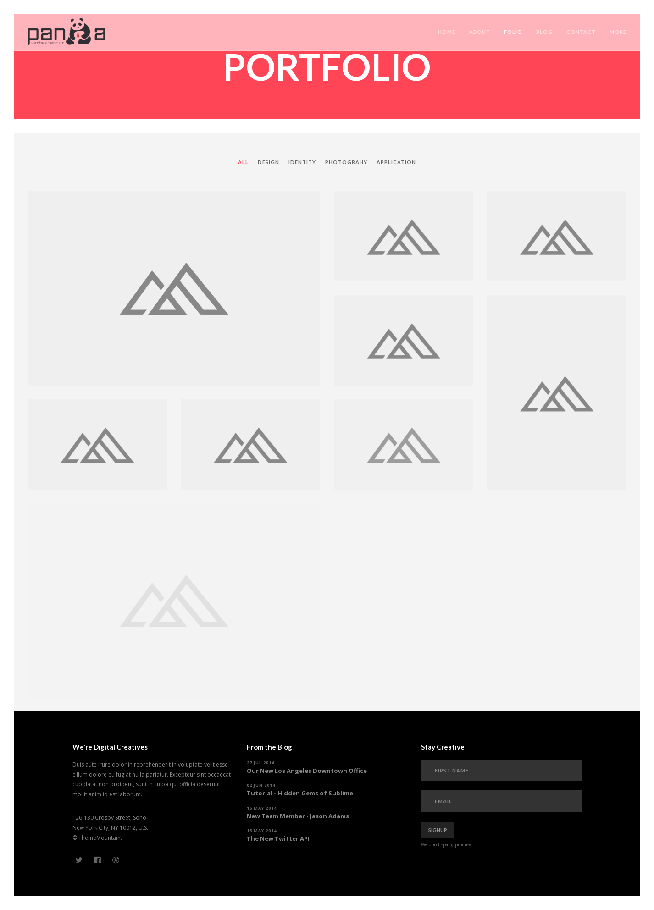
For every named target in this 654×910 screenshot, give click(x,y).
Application (396, 162)
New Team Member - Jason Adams (298, 816)
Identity (302, 162)
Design (268, 162)
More (618, 32)
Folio (513, 32)
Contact (581, 32)
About (479, 32)
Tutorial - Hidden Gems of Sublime (300, 793)
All (243, 162)
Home (446, 32)
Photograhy (346, 162)
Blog (544, 32)
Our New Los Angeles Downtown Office (307, 771)
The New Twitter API (278, 838)
